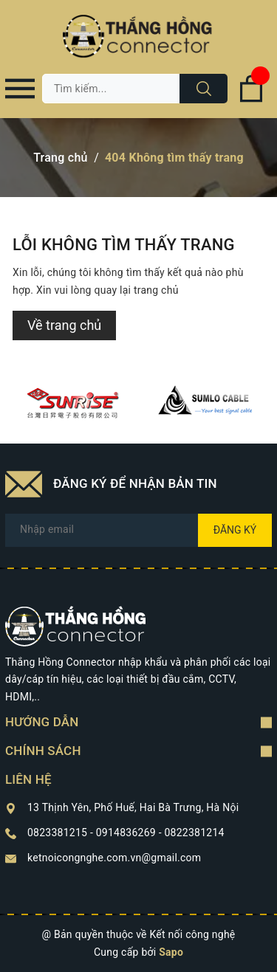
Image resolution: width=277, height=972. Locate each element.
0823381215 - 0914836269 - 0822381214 (126, 832)
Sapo (171, 952)
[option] (72, 403)
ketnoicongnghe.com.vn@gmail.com (114, 858)
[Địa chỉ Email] (138, 530)
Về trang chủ (64, 325)
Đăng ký (235, 530)
